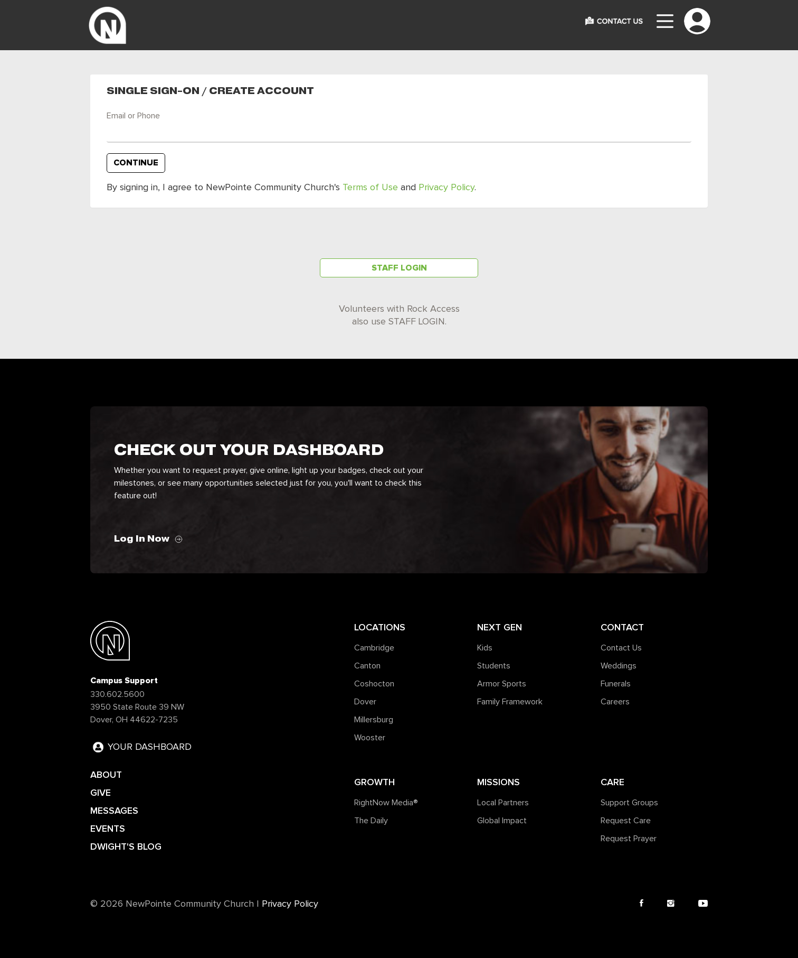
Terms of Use (370, 187)
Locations (379, 627)
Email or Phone (133, 115)
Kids (484, 648)
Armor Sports (501, 684)
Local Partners (503, 802)
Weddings (618, 666)
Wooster (369, 737)
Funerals (616, 684)
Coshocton (374, 684)
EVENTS (107, 828)
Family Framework (510, 701)
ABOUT (106, 774)
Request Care (626, 820)
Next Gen (499, 627)
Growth (374, 782)
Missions (498, 782)
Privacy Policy (446, 187)
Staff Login (399, 268)
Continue (135, 162)
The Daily (371, 820)
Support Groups (629, 802)
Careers (615, 701)
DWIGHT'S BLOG (126, 846)
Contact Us (621, 648)
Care (612, 782)
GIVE (100, 792)
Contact (622, 627)
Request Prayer (629, 838)
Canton (367, 666)
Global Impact (502, 820)
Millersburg (373, 719)
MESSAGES (114, 810)
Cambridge (374, 648)
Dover (365, 701)
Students (493, 666)
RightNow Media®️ (386, 802)
